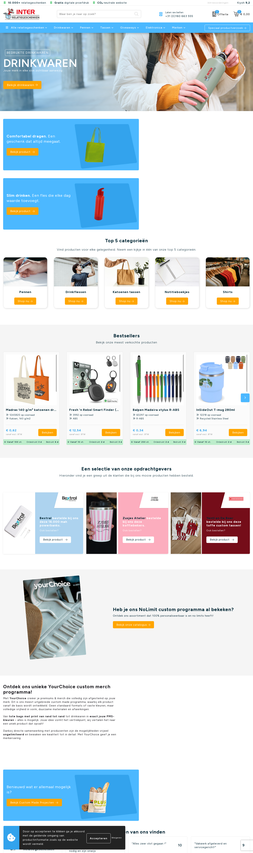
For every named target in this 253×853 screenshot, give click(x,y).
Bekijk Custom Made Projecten (157, 650)
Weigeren (117, 837)
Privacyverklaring (139, 813)
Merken (177, 27)
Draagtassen (199, 824)
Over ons (72, 819)
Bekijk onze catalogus (131, 560)
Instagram (231, 845)
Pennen (85, 27)
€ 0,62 (19, 368)
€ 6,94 (209, 368)
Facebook (216, 845)
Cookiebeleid (137, 819)
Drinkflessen (199, 808)
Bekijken (47, 368)
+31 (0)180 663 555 (179, 16)
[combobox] (95, 14)
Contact (71, 808)
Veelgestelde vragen (80, 813)
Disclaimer (135, 824)
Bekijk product (20, 149)
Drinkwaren (62, 27)
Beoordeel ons (37, 742)
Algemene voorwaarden (144, 808)
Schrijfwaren (199, 813)
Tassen (105, 27)
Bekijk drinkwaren (23, 86)
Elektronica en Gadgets (207, 819)
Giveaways (128, 27)
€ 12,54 (83, 368)
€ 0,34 (146, 368)
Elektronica (154, 27)
